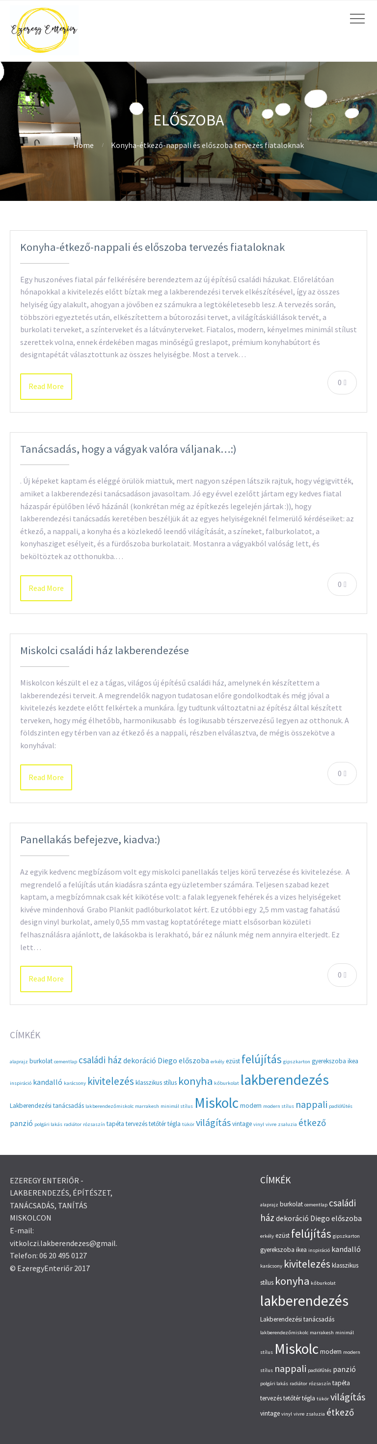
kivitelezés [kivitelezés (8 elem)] (110, 1081)
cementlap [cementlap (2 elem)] (65, 1061)
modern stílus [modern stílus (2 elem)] (278, 1106)
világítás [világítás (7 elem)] (213, 1122)
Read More (46, 386)
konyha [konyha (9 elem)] (195, 1081)
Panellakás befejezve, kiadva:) (90, 839)
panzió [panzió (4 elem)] (21, 1123)
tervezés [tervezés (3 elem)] (136, 1124)
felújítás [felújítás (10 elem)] (262, 1059)
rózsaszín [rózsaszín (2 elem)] (94, 1124)
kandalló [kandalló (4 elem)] (47, 1082)
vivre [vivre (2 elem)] (271, 1124)
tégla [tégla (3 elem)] (174, 1124)
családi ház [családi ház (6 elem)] (100, 1060)
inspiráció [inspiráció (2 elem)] (20, 1083)
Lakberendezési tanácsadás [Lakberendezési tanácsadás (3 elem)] (47, 1105)
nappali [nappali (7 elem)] (311, 1104)
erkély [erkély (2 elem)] (217, 1061)
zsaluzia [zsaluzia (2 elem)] (287, 1124)
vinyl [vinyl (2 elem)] (258, 1124)
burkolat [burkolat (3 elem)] (41, 1061)
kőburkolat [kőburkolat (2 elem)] (226, 1083)
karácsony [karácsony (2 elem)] (75, 1083)
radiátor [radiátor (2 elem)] (72, 1124)
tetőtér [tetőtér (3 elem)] (157, 1124)
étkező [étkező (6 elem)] (312, 1122)
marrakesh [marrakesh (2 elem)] (147, 1106)
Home (83, 145)
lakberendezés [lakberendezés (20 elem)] (285, 1080)
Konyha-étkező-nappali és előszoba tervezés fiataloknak (152, 247)
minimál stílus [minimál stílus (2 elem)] (177, 1106)
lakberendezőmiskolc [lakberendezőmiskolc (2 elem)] (109, 1106)
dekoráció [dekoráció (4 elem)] (139, 1060)
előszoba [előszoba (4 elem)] (194, 1060)
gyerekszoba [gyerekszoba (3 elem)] (329, 1061)
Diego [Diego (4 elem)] (167, 1060)
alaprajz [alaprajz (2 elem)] (19, 1061)
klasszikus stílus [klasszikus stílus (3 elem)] (156, 1082)
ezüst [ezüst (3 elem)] (233, 1061)
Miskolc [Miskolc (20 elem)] (216, 1103)
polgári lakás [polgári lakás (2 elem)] (48, 1124)
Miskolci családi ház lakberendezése (104, 650)
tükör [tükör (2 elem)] (188, 1124)
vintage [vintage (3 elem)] (242, 1124)
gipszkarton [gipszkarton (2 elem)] (296, 1061)
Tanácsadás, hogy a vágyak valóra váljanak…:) (128, 449)
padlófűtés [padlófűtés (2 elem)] (340, 1106)
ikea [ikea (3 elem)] (353, 1061)
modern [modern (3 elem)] (251, 1105)
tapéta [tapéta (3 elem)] (115, 1124)
